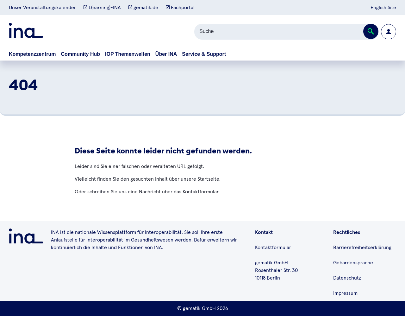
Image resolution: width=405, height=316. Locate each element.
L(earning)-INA (102, 7)
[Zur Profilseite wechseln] (388, 31)
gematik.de (143, 7)
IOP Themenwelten (127, 54)
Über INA (166, 54)
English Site (383, 7)
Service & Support (204, 54)
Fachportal (180, 7)
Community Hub (80, 54)
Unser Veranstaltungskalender (42, 7)
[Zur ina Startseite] (26, 31)
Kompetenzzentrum (32, 54)
